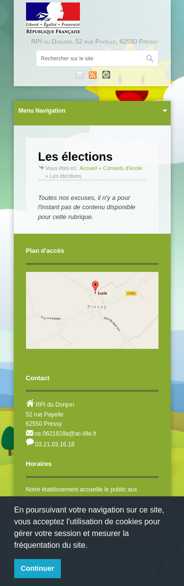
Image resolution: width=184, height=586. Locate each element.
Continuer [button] (37, 568)
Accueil (88, 168)
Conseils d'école (122, 168)
